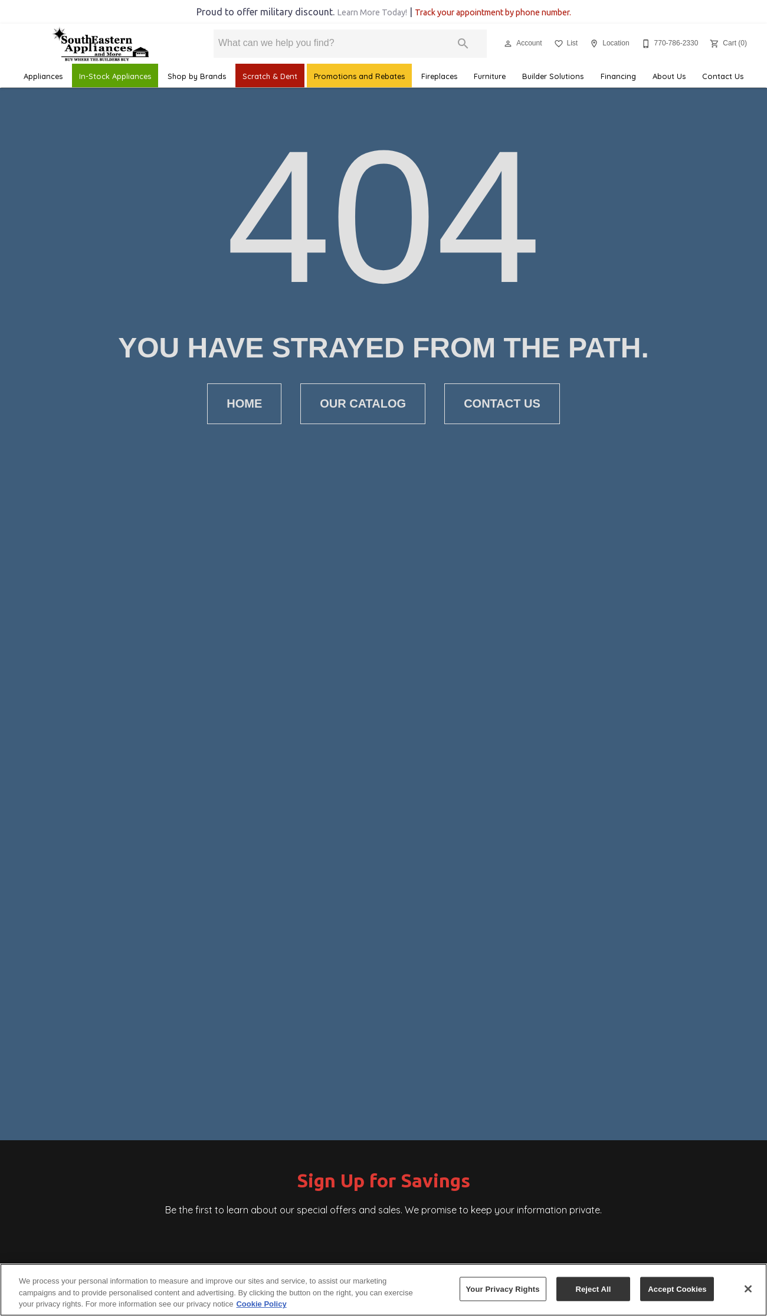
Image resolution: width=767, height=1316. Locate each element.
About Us (669, 76)
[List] (565, 44)
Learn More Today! (372, 12)
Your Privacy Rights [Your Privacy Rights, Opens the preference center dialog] (503, 1288)
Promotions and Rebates (359, 76)
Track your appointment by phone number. (493, 12)
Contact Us (722, 76)
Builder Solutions (553, 76)
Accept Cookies (677, 1288)
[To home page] (100, 43)
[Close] (748, 1289)
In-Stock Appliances (115, 76)
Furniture (490, 76)
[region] (383, 1290)
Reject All (593, 1288)
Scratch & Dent (269, 76)
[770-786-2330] (669, 44)
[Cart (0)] (727, 44)
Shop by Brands (197, 76)
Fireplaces (439, 76)
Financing (618, 76)
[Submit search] (463, 43)
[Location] (608, 44)
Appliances (43, 76)
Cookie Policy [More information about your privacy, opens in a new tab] (261, 1303)
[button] (508, 44)
